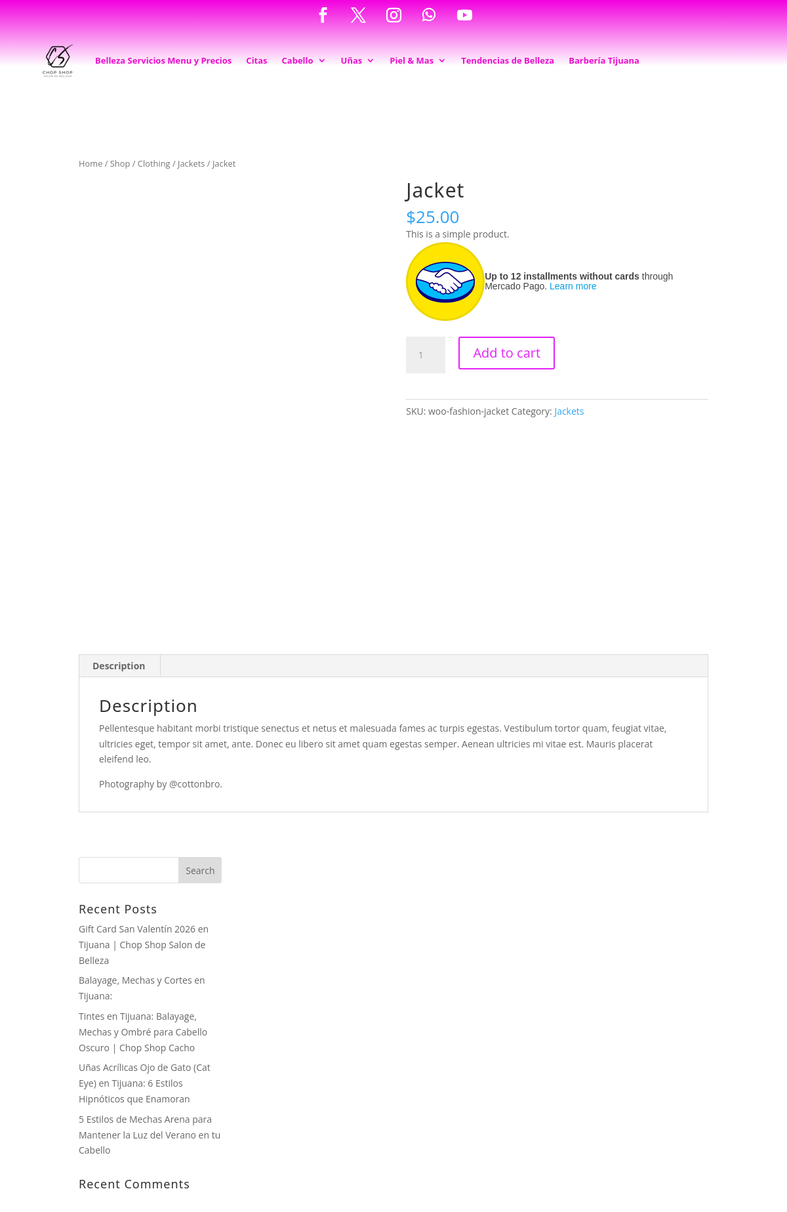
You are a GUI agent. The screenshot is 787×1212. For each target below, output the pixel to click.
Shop (120, 163)
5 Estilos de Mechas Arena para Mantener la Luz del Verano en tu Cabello (149, 1135)
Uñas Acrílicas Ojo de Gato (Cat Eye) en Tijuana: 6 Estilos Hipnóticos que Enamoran (145, 1083)
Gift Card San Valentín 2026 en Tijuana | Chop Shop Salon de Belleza (144, 945)
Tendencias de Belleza (507, 60)
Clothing (154, 163)
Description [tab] (119, 665)
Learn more (573, 286)
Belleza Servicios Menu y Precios (163, 60)
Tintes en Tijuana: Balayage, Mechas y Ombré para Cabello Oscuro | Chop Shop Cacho (143, 1032)
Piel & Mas (412, 60)
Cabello (297, 60)
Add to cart (506, 353)
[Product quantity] (425, 355)
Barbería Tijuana (604, 60)
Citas (256, 60)
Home (90, 163)
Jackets (191, 163)
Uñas (352, 60)
